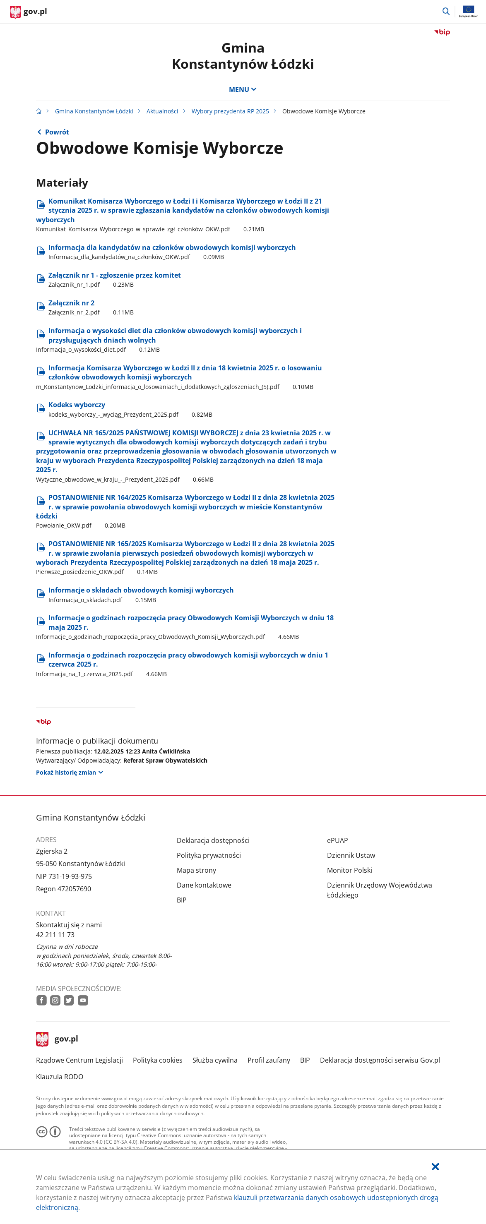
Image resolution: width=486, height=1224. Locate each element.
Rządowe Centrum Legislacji (79, 1060)
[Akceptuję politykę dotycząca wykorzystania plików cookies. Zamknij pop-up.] (435, 1166)
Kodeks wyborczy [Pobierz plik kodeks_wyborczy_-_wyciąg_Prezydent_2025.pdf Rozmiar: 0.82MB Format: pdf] (130, 409)
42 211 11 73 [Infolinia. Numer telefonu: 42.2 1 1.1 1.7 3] (55, 934)
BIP (182, 900)
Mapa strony (196, 870)
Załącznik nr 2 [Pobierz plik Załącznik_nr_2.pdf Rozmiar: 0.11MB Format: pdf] (91, 307)
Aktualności (162, 111)
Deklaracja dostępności (213, 840)
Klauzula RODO (59, 1076)
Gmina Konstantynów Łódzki (243, 55)
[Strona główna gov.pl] (28, 12)
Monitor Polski (349, 870)
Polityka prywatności (209, 855)
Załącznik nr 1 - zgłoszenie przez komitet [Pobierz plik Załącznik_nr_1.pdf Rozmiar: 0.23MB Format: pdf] (114, 280)
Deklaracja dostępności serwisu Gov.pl (380, 1060)
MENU (243, 89)
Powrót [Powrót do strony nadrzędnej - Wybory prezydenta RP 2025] (57, 132)
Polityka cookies (158, 1060)
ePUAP (337, 840)
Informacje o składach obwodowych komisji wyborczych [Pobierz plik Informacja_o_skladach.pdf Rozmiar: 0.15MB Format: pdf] (141, 595)
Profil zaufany (269, 1060)
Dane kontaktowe (204, 885)
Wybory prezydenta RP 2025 (230, 111)
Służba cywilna (215, 1060)
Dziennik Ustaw (351, 855)
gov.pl (57, 1039)
